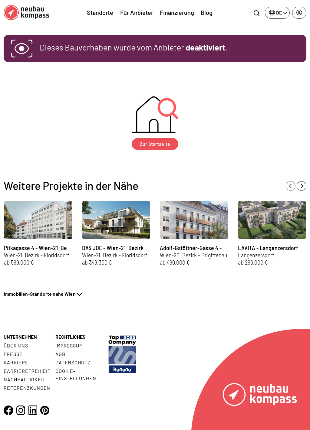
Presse (13, 354)
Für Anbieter (136, 12)
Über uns (16, 345)
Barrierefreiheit (27, 371)
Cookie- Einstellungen (75, 374)
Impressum (69, 345)
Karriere (16, 362)
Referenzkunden (27, 388)
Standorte (100, 12)
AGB (60, 354)
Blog (207, 12)
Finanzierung (177, 12)
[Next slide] (301, 186)
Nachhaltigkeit (24, 379)
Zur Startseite (155, 144)
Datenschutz (73, 362)
